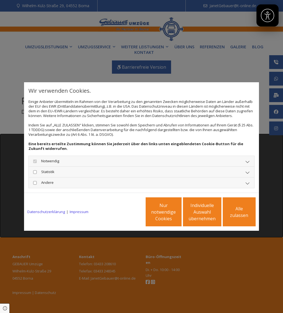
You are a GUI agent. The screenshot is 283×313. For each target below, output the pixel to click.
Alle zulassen (230, 212)
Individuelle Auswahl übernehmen (177, 212)
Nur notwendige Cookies (125, 212)
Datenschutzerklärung (46, 211)
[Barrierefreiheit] (267, 15)
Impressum (79, 211)
